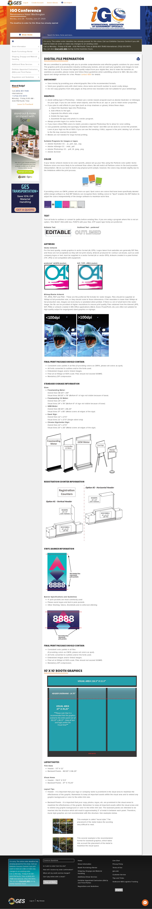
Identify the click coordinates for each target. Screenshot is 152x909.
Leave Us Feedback (25, 104)
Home (80, 861)
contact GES (86, 74)
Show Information (19, 47)
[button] (145, 902)
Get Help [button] (66, 3)
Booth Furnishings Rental (22, 52)
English (119, 890)
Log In (25, 3)
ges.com (116, 871)
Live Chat (116, 861)
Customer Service (119, 875)
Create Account (37, 3)
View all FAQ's (50, 882)
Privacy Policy (118, 864)
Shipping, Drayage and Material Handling (24, 58)
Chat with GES (61, 49)
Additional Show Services (22, 64)
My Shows (41, 901)
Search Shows (52, 3)
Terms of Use (117, 868)
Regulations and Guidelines (23, 77)
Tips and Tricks (118, 878)
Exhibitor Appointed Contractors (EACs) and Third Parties (25, 70)
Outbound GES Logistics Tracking (125, 882)
